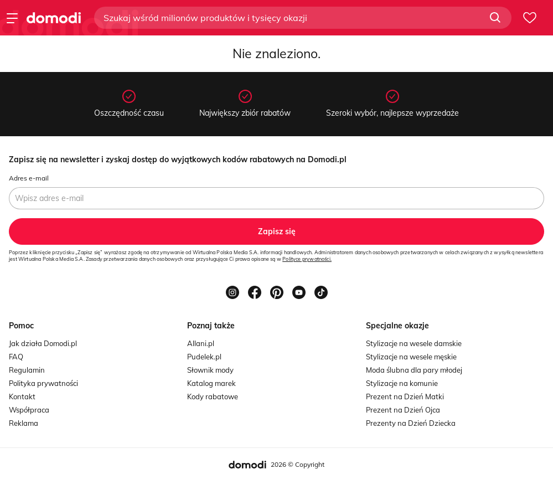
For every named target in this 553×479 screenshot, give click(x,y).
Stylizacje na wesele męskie (411, 356)
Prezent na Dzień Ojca (403, 409)
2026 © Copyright (297, 464)
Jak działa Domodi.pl (43, 343)
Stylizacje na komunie (402, 383)
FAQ (16, 356)
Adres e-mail (29, 178)
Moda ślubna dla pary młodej (414, 369)
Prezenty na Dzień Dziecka (411, 423)
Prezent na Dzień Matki (405, 396)
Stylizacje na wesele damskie (414, 343)
